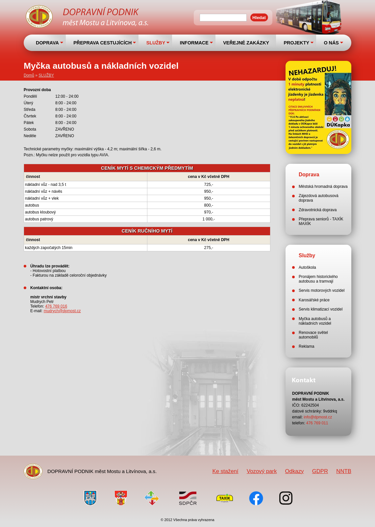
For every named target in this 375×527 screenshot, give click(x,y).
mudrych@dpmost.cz (62, 311)
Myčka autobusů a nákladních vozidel (315, 321)
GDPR (320, 471)
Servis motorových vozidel (321, 290)
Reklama (306, 346)
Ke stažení (225, 471)
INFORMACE (194, 42)
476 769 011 (317, 423)
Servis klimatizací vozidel (320, 309)
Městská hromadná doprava (323, 186)
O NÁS (331, 42)
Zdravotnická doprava (318, 210)
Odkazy (294, 471)
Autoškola (307, 267)
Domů (29, 75)
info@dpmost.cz (318, 417)
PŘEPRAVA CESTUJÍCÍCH (102, 42)
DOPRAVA (47, 42)
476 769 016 (56, 306)
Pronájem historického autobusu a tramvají (318, 279)
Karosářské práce (314, 300)
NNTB (343, 471)
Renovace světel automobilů (313, 334)
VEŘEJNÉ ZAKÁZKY (246, 42)
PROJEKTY (296, 42)
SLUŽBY (155, 42)
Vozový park (262, 471)
